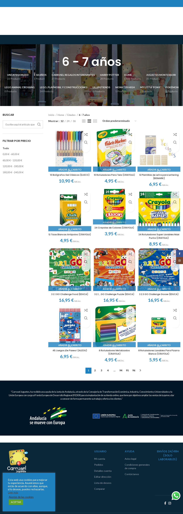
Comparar (99, 478)
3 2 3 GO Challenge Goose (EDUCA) (160, 295)
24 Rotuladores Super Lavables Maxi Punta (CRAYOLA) (160, 235)
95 (127, 375)
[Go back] (57, 61)
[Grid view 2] (83, 121)
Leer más (13, 492)
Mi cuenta (99, 448)
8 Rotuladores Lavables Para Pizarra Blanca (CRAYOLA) (160, 356)
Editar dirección (102, 466)
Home (61, 114)
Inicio (51, 114)
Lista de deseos (102, 473)
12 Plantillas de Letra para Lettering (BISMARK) (160, 174)
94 (120, 375)
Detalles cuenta (103, 460)
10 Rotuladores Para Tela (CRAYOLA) (114, 174)
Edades (71, 114)
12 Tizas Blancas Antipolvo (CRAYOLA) (68, 235)
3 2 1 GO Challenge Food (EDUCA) (68, 295)
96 (133, 375)
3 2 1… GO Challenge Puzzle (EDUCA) (114, 295)
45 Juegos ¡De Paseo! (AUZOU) (68, 355)
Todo (6, 148)
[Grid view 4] (95, 121)
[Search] (23, 124)
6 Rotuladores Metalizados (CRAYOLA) (114, 356)
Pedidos (98, 454)
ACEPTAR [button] (16, 502)
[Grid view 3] (89, 121)
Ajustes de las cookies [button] (21, 496)
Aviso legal (130, 448)
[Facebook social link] (165, 493)
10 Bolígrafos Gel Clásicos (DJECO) (68, 174)
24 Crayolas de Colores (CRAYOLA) (114, 228)
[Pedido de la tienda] (119, 121)
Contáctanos (132, 464)
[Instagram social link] (169, 493)
